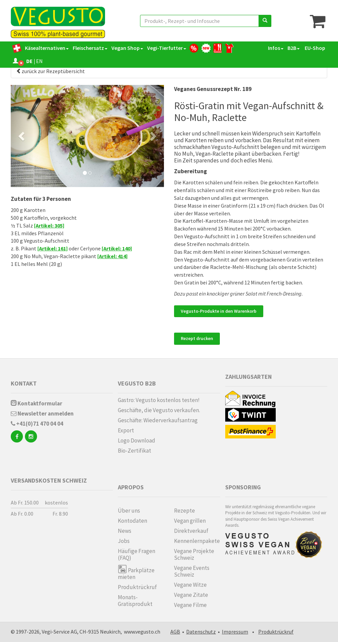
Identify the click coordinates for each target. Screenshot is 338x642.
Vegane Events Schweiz (191, 571)
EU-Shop (314, 47)
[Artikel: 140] (117, 248)
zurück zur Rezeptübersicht (50, 71)
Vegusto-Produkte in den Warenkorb (219, 311)
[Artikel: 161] (52, 248)
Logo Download (136, 440)
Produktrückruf (137, 587)
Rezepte (184, 510)
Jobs (124, 541)
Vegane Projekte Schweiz (194, 554)
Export (126, 430)
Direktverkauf (191, 530)
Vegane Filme (190, 605)
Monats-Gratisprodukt (135, 600)
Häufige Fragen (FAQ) (136, 554)
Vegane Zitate (191, 594)
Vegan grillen (190, 520)
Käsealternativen (47, 47)
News (124, 530)
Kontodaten (132, 520)
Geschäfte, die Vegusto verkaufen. (159, 410)
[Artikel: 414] (112, 256)
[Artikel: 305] (49, 225)
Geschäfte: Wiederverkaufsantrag (158, 420)
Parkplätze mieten (136, 572)
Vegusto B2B (137, 383)
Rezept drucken (197, 338)
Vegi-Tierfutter (166, 47)
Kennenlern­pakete (197, 541)
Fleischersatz (90, 47)
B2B (294, 47)
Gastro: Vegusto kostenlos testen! (159, 400)
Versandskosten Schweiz (49, 480)
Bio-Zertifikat (134, 450)
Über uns (129, 510)
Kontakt (24, 383)
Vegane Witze (190, 584)
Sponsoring (243, 487)
